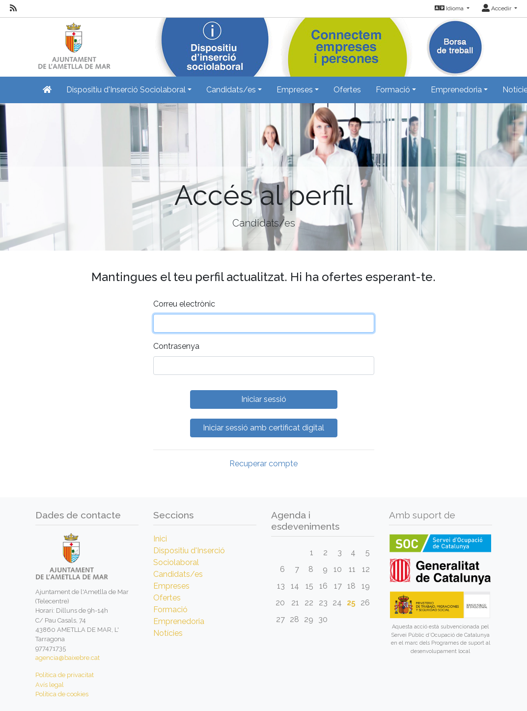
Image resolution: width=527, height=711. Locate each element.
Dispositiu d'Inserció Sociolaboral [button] (126, 89)
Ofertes (347, 89)
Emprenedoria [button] (456, 89)
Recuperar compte (263, 463)
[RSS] (13, 8)
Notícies (168, 633)
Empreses (171, 586)
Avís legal (49, 684)
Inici (160, 538)
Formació (170, 609)
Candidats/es (178, 574)
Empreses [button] (295, 89)
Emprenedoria (178, 621)
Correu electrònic (184, 304)
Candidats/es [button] (231, 89)
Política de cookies (61, 694)
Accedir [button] (497, 8)
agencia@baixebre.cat (67, 657)
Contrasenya (176, 346)
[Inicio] (73, 44)
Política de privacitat (64, 675)
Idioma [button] (450, 8)
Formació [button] (393, 89)
